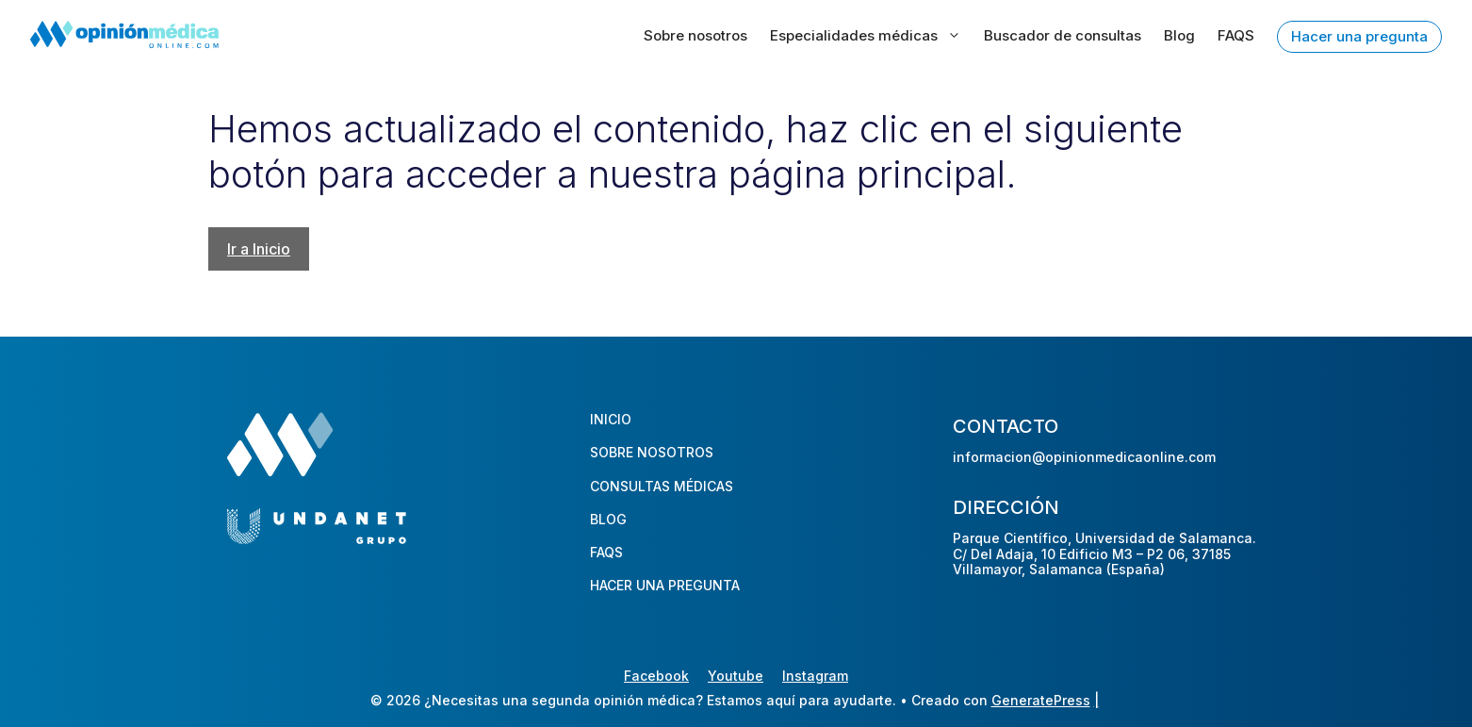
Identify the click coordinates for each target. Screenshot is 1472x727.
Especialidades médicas (865, 36)
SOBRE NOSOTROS (651, 452)
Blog (1179, 35)
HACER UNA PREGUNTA (665, 585)
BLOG (608, 519)
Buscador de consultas (1062, 35)
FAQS (1236, 35)
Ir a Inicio (258, 249)
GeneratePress (1040, 700)
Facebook (656, 676)
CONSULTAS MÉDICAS (661, 486)
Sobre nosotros (695, 35)
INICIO (610, 419)
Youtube (735, 676)
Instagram (815, 676)
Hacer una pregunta (1359, 36)
